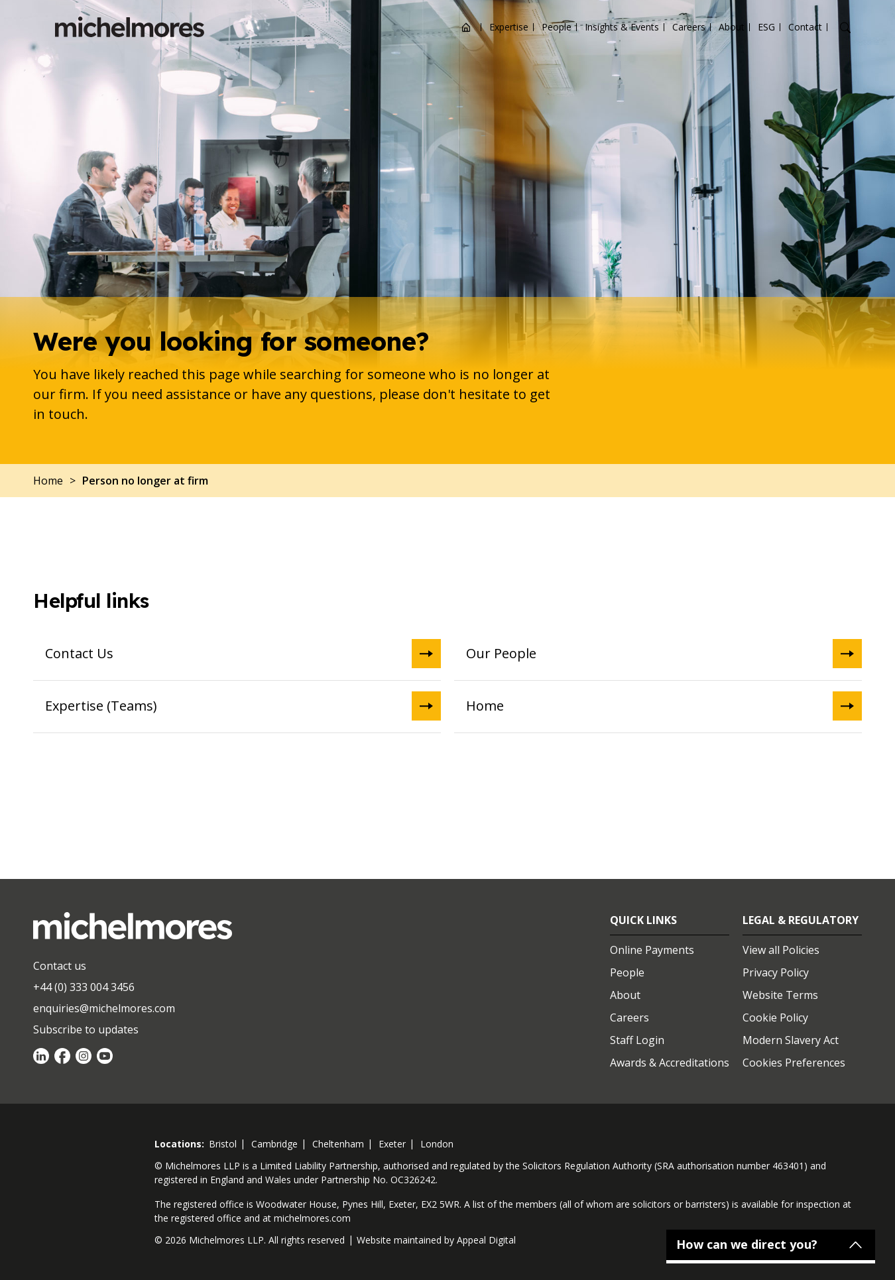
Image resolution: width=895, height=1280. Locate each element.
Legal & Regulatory (801, 920)
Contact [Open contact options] (805, 27)
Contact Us (243, 653)
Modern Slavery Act (791, 1040)
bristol (223, 1143)
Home (664, 706)
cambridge (274, 1143)
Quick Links (643, 920)
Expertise (508, 27)
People (556, 27)
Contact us (59, 966)
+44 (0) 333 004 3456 (84, 987)
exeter (392, 1143)
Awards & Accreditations (669, 1062)
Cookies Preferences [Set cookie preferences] (794, 1062)
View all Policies (781, 950)
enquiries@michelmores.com (104, 1008)
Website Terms (780, 995)
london (436, 1143)
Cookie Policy (775, 1017)
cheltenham (338, 1143)
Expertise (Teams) (243, 706)
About (732, 27)
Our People (664, 653)
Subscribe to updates (86, 1029)
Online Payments (652, 950)
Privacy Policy (776, 972)
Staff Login (637, 1040)
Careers (688, 27)
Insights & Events (622, 27)
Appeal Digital (486, 1240)
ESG (766, 27)
